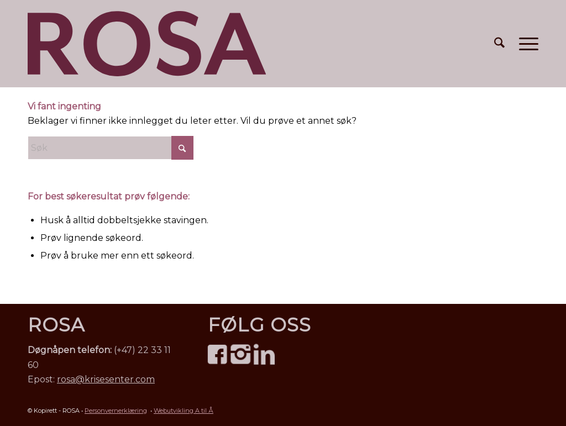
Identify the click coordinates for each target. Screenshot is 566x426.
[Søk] (499, 43)
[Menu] (525, 43)
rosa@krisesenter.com (106, 379)
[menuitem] (499, 43)
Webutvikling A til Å (183, 410)
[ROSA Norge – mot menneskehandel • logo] (147, 43)
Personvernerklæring (116, 410)
